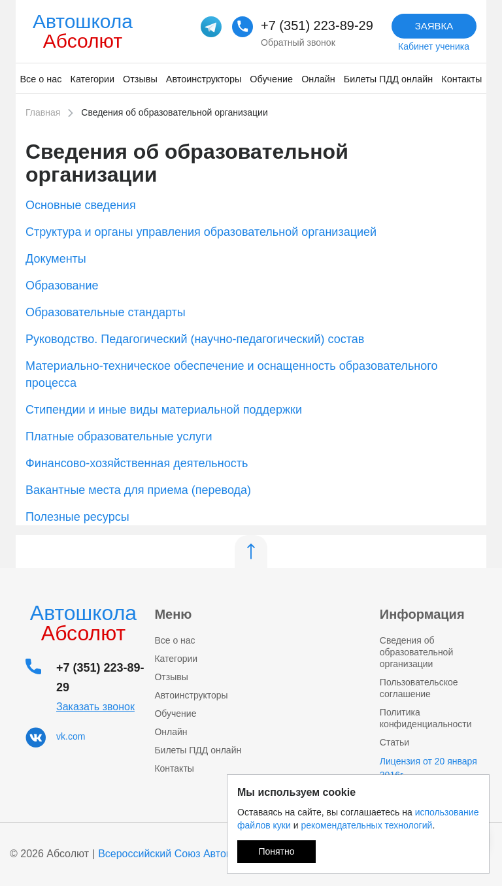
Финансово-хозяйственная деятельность (136, 463)
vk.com (70, 736)
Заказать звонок (95, 706)
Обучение (271, 79)
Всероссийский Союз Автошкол (174, 853)
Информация (422, 614)
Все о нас (41, 79)
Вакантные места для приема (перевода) (138, 490)
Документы (55, 258)
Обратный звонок (298, 42)
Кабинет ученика (433, 46)
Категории (93, 79)
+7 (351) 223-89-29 (317, 25)
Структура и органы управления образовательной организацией (200, 231)
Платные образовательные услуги (118, 436)
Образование (62, 285)
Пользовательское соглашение (419, 688)
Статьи (394, 742)
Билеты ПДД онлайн (388, 79)
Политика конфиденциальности (426, 718)
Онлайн (318, 79)
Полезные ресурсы (77, 516)
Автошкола (82, 31)
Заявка (434, 25)
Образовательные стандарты (105, 312)
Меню (173, 614)
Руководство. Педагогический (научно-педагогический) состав (194, 339)
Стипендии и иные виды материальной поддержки (163, 409)
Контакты (461, 79)
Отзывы (140, 79)
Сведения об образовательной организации (416, 652)
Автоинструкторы (203, 79)
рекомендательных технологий (366, 825)
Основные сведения (80, 205)
